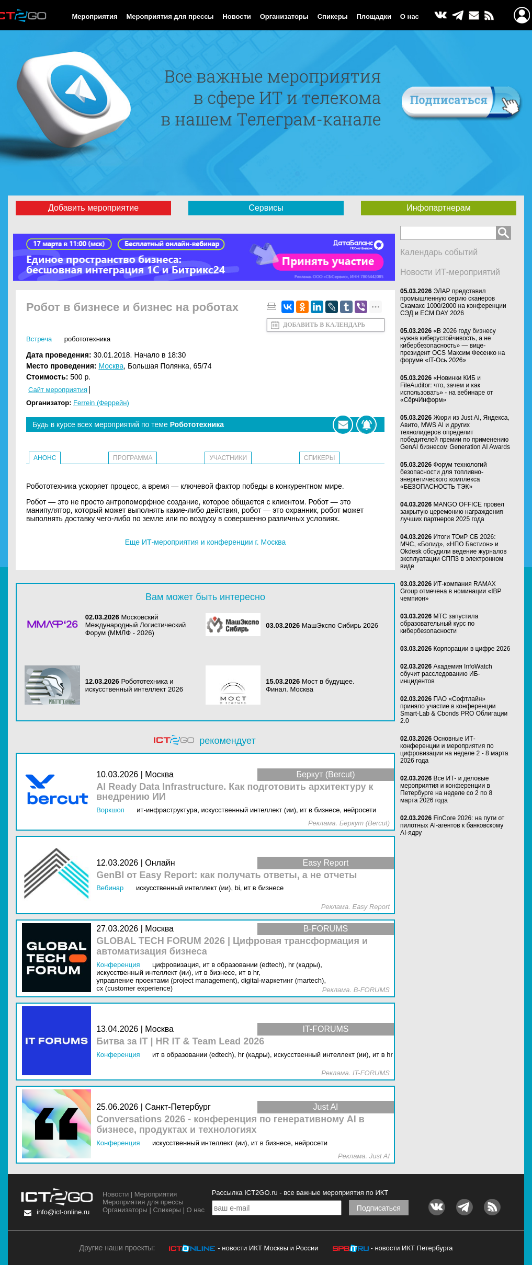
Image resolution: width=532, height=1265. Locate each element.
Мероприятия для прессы (169, 16)
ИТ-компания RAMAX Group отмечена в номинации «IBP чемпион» (450, 591)
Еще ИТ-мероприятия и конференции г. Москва (205, 542)
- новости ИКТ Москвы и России (268, 1248)
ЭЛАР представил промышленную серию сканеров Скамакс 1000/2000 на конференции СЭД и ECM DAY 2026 (453, 302)
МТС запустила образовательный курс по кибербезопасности (439, 624)
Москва (110, 366)
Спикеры (333, 16)
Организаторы (284, 16)
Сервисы (265, 207)
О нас (409, 16)
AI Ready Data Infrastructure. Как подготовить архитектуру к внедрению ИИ (234, 792)
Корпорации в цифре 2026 (471, 648)
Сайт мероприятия (57, 390)
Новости (236, 16)
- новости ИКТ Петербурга (411, 1248)
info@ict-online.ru (63, 1212)
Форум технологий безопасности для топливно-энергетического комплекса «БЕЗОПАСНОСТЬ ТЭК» (443, 475)
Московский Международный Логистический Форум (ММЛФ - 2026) (135, 625)
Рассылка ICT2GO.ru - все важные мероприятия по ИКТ (300, 1193)
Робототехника (87, 339)
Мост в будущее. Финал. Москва (310, 685)
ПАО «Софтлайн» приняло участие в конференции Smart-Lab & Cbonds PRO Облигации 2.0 (453, 709)
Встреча (39, 339)
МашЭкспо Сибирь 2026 (340, 625)
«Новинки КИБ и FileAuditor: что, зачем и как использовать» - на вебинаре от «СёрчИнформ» (446, 389)
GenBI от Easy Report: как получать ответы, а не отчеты (226, 875)
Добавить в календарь (324, 324)
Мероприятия (94, 16)
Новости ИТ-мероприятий (450, 272)
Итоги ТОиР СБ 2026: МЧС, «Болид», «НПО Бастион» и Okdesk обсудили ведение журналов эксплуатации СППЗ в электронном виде (453, 551)
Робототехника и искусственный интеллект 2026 (134, 685)
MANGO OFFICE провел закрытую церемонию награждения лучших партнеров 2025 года (452, 512)
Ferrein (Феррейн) (101, 403)
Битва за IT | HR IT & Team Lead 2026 (180, 1041)
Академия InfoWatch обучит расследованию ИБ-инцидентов (446, 674)
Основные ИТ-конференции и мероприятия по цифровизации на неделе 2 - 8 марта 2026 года (454, 749)
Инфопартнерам (438, 207)
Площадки (374, 16)
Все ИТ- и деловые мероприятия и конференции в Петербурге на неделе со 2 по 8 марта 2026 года (446, 789)
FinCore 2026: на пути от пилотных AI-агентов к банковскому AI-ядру (452, 825)
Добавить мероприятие (93, 207)
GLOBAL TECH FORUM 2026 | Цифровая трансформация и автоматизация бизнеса (232, 946)
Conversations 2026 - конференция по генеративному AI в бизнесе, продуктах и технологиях (230, 1124)
